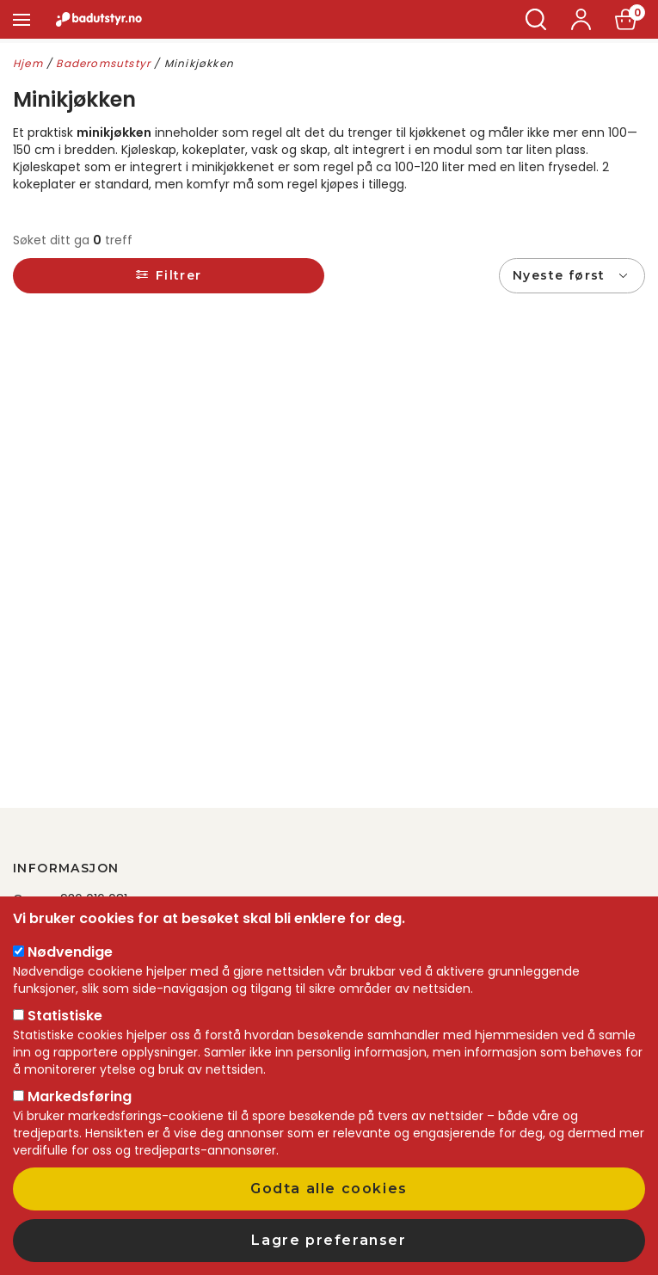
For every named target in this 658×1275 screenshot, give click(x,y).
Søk (536, 19)
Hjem (28, 63)
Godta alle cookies (329, 1188)
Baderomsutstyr (103, 63)
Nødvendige (70, 952)
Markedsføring (80, 1096)
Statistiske (65, 1016)
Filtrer (179, 275)
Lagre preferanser (328, 1240)
